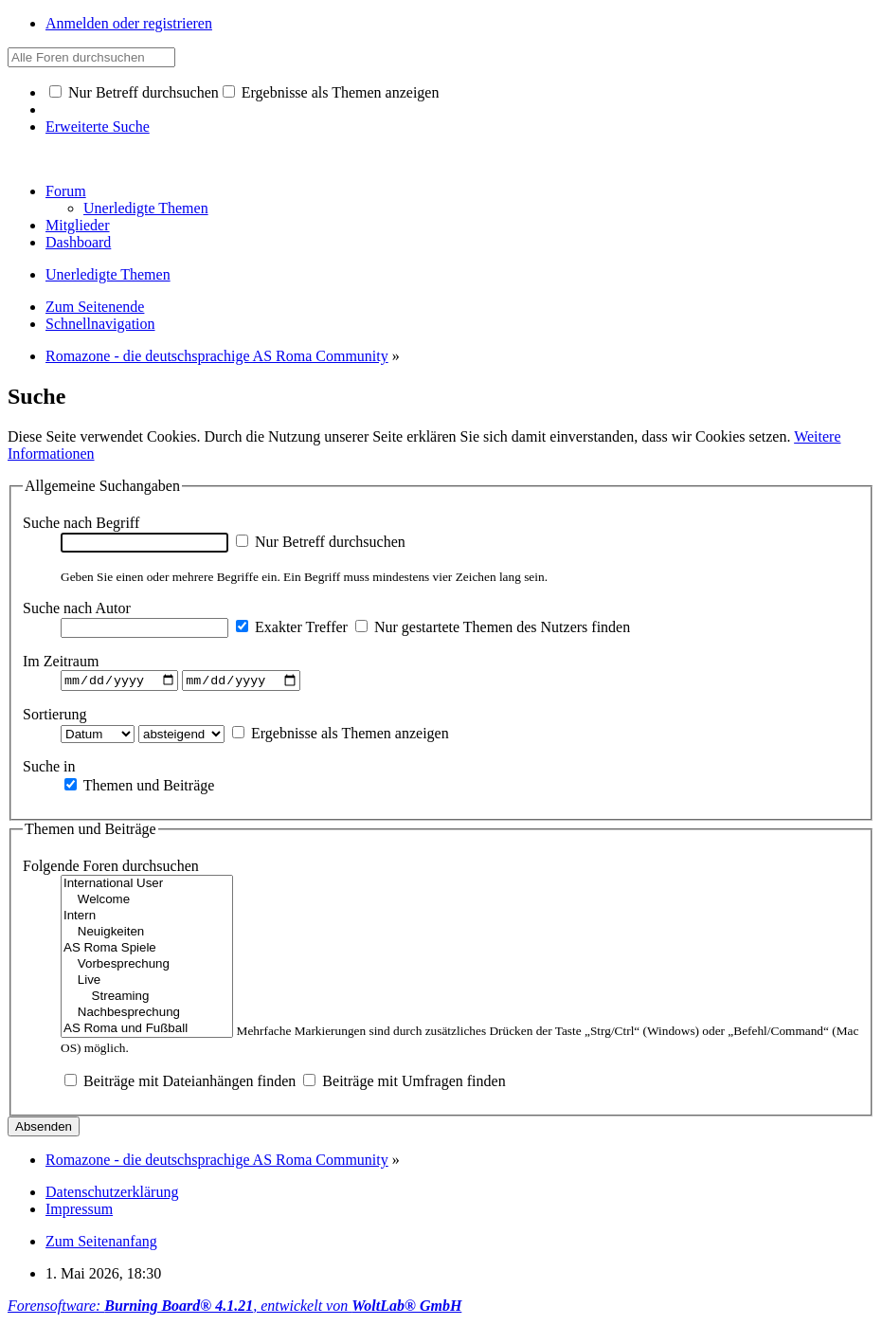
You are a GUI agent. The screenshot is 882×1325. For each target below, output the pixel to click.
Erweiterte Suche (97, 126)
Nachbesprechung (147, 1015)
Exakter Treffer (292, 627)
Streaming (147, 999)
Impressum (79, 1212)
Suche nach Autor (77, 608)
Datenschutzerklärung (111, 1195)
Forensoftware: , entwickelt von (234, 1308)
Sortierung (55, 716)
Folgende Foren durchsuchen (111, 869)
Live (147, 983)
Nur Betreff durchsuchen (134, 92)
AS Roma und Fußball (147, 1032)
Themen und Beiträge (139, 787)
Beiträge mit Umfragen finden (404, 1084)
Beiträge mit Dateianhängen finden (180, 1084)
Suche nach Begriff (81, 523)
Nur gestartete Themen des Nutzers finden (492, 627)
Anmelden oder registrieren (128, 23)
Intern (147, 919)
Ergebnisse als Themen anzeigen (331, 92)
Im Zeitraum (61, 661)
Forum (65, 191)
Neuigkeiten (147, 935)
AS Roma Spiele (147, 951)
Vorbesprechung (147, 967)
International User (147, 887)
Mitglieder (77, 225)
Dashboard (78, 242)
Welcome (147, 903)
